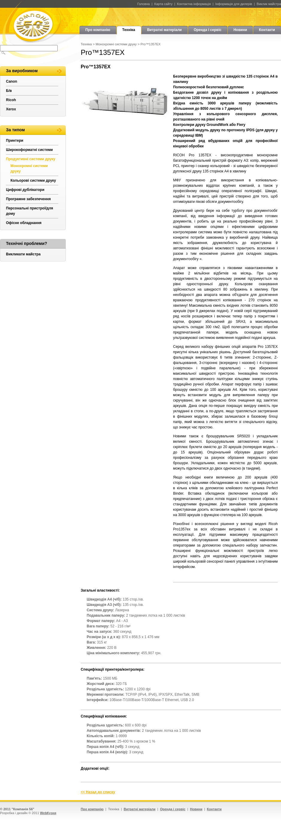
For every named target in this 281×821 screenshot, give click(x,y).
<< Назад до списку (98, 792)
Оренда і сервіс (208, 30)
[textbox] (29, 48)
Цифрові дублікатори (25, 190)
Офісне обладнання (24, 223)
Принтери (14, 140)
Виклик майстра (269, 4)
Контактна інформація (194, 4)
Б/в (9, 91)
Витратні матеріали (164, 30)
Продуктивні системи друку (30, 159)
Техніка (128, 30)
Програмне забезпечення (28, 199)
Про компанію (97, 30)
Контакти (267, 30)
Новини (240, 30)
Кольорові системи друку (33, 180)
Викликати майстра (23, 254)
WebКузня (48, 813)
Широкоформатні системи (29, 150)
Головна (143, 4)
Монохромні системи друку (116, 44)
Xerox (11, 109)
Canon (11, 81)
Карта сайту (163, 4)
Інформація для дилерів (233, 4)
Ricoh (11, 100)
